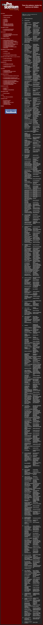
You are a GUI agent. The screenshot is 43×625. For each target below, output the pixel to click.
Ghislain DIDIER (27, 187)
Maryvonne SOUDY (36, 561)
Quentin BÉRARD (36, 68)
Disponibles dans (8, 23)
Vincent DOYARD (27, 203)
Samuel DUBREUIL (28, 205)
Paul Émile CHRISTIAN (26, 125)
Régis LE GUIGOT (36, 362)
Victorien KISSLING (28, 319)
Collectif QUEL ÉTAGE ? (35, 520)
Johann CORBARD (28, 138)
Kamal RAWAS (27, 528)
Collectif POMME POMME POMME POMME (36, 500)
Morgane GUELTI (27, 268)
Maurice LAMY (27, 343)
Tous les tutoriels (6, 93)
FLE (4, 22)
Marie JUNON (27, 314)
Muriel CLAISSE (27, 126)
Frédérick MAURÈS (36, 417)
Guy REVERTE (36, 533)
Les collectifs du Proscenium (8, 29)
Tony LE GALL (35, 361)
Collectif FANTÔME (36, 226)
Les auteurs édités (6, 53)
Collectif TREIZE (36, 589)
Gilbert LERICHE (36, 382)
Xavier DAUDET (27, 162)
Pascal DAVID (35, 162)
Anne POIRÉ (26, 498)
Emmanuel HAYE (27, 282)
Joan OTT (35, 474)
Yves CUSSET (27, 152)
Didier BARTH (27, 50)
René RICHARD (27, 534)
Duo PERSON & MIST (28, 489)
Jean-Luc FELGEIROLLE (27, 232)
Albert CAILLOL (27, 105)
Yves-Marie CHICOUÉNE (35, 122)
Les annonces (5, 87)
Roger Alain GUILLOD (28, 270)
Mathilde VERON (27, 609)
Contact (2, 105)
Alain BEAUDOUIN (27, 56)
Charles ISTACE (36, 305)
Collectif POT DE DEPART (27, 506)
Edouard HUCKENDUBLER (27, 291)
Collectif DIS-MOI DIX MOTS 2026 (37, 196)
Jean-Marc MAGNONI (37, 405)
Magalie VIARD (36, 611)
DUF (34, 206)
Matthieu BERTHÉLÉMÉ (27, 66)
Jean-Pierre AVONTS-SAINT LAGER (28, 41)
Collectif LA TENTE (28, 332)
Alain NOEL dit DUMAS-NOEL (35, 460)
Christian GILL (27, 257)
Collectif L (26, 325)
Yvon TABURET (27, 570)
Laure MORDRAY (27, 439)
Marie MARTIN (27, 413)
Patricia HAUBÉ (36, 280)
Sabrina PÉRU (27, 490)
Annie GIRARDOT (27, 258)
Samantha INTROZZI (28, 305)
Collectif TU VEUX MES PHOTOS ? (36, 591)
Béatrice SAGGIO (27, 555)
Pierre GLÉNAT (27, 261)
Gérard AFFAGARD (36, 27)
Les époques (5, 20)
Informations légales (7, 104)
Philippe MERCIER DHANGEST (27, 423)
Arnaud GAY (26, 252)
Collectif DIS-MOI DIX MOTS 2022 (28, 194)
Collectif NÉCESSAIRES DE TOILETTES (28, 455)
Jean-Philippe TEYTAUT (26, 578)
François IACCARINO (28, 301)
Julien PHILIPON (36, 490)
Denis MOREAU (36, 439)
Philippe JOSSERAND (37, 312)
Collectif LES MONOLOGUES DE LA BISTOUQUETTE (28, 389)
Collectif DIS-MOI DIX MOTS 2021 (37, 192)
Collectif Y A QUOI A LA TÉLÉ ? (28, 622)
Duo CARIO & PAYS (28, 109)
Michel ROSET (27, 544)
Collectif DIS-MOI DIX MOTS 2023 (37, 194)
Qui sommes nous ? (7, 100)
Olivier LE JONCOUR (28, 364)
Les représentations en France (9, 82)
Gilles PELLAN (27, 484)
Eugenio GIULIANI (36, 260)
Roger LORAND (27, 401)
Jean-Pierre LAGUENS (26, 339)
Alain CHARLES (27, 116)
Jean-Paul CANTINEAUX (35, 108)
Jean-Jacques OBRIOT (27, 471)
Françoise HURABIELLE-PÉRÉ (28, 296)
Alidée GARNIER (27, 249)
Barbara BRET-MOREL (35, 90)
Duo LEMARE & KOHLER (27, 377)
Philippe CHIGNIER (28, 123)
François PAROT (36, 479)
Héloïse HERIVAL (36, 282)
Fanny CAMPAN (36, 106)
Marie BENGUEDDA (36, 61)
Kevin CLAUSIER (36, 126)
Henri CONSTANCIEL (37, 134)
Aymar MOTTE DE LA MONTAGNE (37, 442)
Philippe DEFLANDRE (37, 170)
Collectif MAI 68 (27, 406)
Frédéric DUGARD (27, 208)
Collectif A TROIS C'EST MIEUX (36, 23)
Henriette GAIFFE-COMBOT (27, 245)
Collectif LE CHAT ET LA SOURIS (28, 359)
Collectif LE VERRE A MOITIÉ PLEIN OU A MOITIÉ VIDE (37, 368)
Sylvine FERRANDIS (37, 231)
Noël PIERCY (26, 494)
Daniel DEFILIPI (27, 170)
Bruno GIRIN (26, 259)
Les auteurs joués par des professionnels (10, 81)
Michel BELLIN (27, 59)
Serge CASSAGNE (27, 110)
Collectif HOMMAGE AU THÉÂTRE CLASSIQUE (36, 286)
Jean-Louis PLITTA (27, 496)
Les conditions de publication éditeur (10, 54)
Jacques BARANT (27, 47)
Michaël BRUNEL (36, 93)
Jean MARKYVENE (28, 411)
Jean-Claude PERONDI (35, 487)
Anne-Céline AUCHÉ (28, 38)
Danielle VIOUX (27, 614)
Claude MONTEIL (27, 436)
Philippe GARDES (36, 248)
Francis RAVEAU (27, 527)
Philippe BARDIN (36, 47)
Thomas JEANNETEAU (35, 308)
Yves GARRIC (35, 249)
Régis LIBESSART (27, 398)
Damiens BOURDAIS (28, 84)
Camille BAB (26, 44)
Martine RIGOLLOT (36, 534)
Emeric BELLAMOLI (36, 58)
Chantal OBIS (35, 469)
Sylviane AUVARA (36, 39)
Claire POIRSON (36, 498)
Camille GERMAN (27, 255)
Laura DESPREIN (36, 180)
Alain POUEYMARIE (28, 507)
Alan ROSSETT (36, 544)
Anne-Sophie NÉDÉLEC (35, 456)
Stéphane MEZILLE (28, 426)
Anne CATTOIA (27, 111)
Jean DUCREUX (27, 206)
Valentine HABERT (27, 277)
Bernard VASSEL (27, 604)
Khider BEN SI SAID (36, 60)
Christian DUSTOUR (28, 212)
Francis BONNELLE (28, 77)
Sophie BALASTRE (28, 46)
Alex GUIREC (35, 271)
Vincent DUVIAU (36, 212)
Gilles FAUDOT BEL (28, 229)
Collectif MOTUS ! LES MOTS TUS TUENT (27, 444)
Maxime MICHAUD (36, 428)
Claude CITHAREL (36, 124)
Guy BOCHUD (27, 73)
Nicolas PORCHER (28, 502)
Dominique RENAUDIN (26, 531)
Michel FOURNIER (36, 238)
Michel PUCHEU (27, 514)
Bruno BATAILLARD (28, 51)
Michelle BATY (35, 51)
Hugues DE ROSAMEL (35, 167)
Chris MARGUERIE (36, 410)
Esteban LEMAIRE (36, 375)
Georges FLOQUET (28, 236)
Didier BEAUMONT (36, 56)
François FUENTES (28, 242)
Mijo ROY (26, 551)
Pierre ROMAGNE (27, 542)
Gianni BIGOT (27, 69)
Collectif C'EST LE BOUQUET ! (36, 98)
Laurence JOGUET (27, 312)
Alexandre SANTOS (28, 556)
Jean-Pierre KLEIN (36, 319)
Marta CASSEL (35, 110)
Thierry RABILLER (36, 525)
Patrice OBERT (27, 469)
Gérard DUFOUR (27, 207)
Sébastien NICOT (36, 458)
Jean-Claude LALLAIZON (26, 341)
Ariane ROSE (35, 543)
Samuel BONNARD (28, 76)
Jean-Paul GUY (27, 274)
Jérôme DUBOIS (36, 203)
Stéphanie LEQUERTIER (27, 382)
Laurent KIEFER (36, 317)
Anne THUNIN (35, 580)
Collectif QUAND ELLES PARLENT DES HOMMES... (27, 518)
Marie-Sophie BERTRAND (35, 66)
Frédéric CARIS (36, 109)
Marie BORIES (35, 78)
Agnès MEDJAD (36, 420)
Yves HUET (35, 292)
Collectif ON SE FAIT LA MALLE (37, 473)
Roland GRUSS (27, 267)
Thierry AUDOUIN (27, 39)
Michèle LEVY (35, 395)
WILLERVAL (26, 618)
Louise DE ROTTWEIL (28, 168)
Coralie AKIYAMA (36, 30)
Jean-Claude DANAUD (26, 157)
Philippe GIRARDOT (36, 258)
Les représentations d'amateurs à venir (10, 77)
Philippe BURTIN (27, 95)
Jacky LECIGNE (36, 371)
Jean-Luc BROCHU (36, 92)
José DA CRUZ (35, 155)
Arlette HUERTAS (36, 291)
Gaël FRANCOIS (27, 239)
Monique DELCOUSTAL (27, 173)
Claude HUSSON (36, 298)
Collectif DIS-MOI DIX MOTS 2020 (28, 192)
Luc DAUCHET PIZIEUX (35, 161)
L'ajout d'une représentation (8, 84)
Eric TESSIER (27, 575)
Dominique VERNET (36, 607)
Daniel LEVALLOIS (36, 394)
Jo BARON (26, 49)
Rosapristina (26, 543)
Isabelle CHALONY (28, 114)
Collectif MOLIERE (27, 435)
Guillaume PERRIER (37, 488)
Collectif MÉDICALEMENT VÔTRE (27, 428)
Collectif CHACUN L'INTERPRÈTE (36, 113)
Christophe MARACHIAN (35, 409)
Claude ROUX (35, 549)
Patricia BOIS (35, 73)
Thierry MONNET (36, 435)
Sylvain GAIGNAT (36, 244)
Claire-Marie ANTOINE (26, 35)
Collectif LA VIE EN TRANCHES (36, 333)
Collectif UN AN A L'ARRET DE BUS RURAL (27, 594)
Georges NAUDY (36, 452)
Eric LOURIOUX (36, 402)
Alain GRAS (26, 265)
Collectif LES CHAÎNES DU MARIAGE (27, 386)
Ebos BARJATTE (36, 48)
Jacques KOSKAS (36, 320)
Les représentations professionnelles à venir (11, 78)
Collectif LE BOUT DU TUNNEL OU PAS (28, 357)
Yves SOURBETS (36, 562)
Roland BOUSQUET (36, 86)
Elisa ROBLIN (27, 539)
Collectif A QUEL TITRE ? (27, 23)
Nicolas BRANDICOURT (27, 90)
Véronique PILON (27, 495)
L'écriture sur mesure (7, 66)
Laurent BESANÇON (28, 67)
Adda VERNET (27, 607)
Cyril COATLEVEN (36, 127)
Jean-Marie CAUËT (36, 111)
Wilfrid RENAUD (36, 529)
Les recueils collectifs (7, 35)
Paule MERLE (27, 424)
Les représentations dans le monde (9, 83)
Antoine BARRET (36, 49)
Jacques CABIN (27, 103)
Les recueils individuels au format (10, 34)
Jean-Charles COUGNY (26, 145)
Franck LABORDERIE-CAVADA (27, 335)
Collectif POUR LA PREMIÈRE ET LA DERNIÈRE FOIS (27, 509)
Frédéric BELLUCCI (36, 59)
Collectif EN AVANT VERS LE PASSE (28, 222)
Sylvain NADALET (27, 452)
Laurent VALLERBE (36, 599)
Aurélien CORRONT (28, 141)
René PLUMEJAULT (28, 497)
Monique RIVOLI (36, 536)
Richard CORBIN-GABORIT (36, 138)
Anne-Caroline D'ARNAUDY (27, 155)
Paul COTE (35, 142)
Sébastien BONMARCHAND (36, 75)
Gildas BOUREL (36, 84)
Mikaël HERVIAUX (27, 284)
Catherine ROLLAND (37, 541)
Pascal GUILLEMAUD (28, 269)
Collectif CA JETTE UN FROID (36, 100)
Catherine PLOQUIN (36, 496)
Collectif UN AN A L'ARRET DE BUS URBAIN (36, 594)
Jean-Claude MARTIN (37, 412)
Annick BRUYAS (27, 94)
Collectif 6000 (26, 20)
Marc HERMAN (27, 283)
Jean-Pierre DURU (36, 211)
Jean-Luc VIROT (36, 614)
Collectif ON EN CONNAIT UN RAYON (28, 473)
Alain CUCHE (26, 151)
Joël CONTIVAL (27, 136)
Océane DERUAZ (36, 176)
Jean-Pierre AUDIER (36, 38)
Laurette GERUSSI (36, 255)
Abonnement (5, 47)
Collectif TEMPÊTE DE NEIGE (36, 573)
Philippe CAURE (27, 112)
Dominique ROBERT (28, 538)
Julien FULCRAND (36, 242)
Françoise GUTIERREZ (35, 273)
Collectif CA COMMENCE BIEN (28, 100)
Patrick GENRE (36, 253)
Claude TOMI (26, 582)
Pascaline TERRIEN (36, 574)
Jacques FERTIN (27, 234)
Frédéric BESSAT (36, 67)
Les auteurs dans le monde (8, 42)
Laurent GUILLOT (36, 270)
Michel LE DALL (27, 360)
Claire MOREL (27, 440)
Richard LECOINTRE (28, 372)
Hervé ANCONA (27, 33)
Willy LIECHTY (35, 398)
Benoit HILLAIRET (27, 286)
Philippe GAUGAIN (36, 250)
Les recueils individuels (7, 33)
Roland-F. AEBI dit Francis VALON (27, 28)
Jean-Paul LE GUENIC (26, 363)
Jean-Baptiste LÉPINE (37, 396)
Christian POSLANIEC (37, 503)
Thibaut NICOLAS (36, 457)
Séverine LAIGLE (36, 339)
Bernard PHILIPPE (27, 491)
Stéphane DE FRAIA (36, 164)
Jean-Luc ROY (35, 550)
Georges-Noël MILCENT (27, 432)
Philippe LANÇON (36, 343)
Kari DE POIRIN (36, 165)
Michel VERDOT (36, 606)
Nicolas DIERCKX (27, 188)
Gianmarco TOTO (36, 583)
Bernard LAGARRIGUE (35, 337)
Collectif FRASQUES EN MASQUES (28, 241)
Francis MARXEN (36, 416)
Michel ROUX (26, 550)
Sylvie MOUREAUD (36, 446)
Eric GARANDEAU (27, 248)
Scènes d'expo (6, 36)
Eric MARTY (26, 416)
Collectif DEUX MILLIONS (35, 183)
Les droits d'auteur (6, 70)
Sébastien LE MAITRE (37, 364)
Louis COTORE (27, 143)
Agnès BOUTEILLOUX (27, 88)
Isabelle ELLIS (27, 217)
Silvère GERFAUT (36, 254)
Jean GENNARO (27, 253)
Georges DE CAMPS (28, 164)
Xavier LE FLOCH (27, 361)
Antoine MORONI (27, 441)
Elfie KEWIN (35, 316)
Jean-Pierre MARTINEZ (35, 415)
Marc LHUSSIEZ (36, 397)
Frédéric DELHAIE (27, 174)
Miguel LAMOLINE (36, 342)
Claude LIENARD (27, 399)
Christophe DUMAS (36, 208)
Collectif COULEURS (37, 145)
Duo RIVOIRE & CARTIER (27, 536)
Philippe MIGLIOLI (36, 430)
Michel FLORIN (27, 237)
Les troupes (5, 21)
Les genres (5, 19)
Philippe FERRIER (36, 233)
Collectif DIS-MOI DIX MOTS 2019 (37, 190)
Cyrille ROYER (35, 551)
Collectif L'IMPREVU (28, 327)
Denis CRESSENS (36, 150)
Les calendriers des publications (9, 65)
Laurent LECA (35, 370)
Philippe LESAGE (36, 392)
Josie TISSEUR (36, 581)
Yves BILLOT (35, 69)
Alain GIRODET (36, 259)
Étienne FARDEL (27, 228)
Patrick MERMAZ (36, 424)
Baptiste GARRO (27, 250)
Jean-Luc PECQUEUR (28, 483)
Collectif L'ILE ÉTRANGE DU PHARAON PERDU (36, 325)
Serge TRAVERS (27, 589)
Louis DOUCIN (35, 202)
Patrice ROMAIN (36, 542)
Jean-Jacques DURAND (27, 210)
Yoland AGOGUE (36, 29)
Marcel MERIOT (36, 422)
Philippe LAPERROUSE (27, 348)
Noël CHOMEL (35, 123)
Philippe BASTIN (36, 50)
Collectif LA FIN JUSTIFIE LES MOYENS (36, 330)
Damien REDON (36, 528)
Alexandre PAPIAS (27, 479)
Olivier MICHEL (27, 430)
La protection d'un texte (7, 72)
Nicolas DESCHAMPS (37, 178)
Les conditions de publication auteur (10, 46)
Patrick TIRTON (27, 581)
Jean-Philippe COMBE (28, 131)
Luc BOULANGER (36, 82)
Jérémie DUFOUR (36, 207)
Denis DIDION (35, 187)
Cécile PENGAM (27, 485)
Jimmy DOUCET (36, 200)
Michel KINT (26, 318)
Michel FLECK (35, 235)
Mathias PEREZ (36, 485)
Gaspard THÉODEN (28, 579)
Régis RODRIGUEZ (28, 540)
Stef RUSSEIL (35, 552)
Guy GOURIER (27, 264)
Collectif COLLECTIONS (36, 129)
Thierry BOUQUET (36, 83)
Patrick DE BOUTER (36, 163)
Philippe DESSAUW (28, 182)
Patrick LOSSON (27, 402)
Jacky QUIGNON (36, 522)
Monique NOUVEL (27, 465)
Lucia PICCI (35, 491)
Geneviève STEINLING (35, 564)
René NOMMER (27, 463)
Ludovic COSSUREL (37, 141)
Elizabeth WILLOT (27, 619)
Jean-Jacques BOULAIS (27, 82)
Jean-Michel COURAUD (26, 149)
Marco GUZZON (36, 275)
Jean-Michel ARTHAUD (35, 37)
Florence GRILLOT (36, 266)
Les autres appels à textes (8, 30)
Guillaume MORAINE (28, 438)
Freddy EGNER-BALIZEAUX (27, 216)
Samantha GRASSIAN (37, 265)
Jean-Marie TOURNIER (26, 588)
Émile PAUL (35, 482)
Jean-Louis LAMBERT (28, 342)
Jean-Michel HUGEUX (28, 294)
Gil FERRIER (26, 233)
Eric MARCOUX (27, 410)
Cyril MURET (26, 450)
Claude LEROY (27, 384)
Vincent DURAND (36, 210)
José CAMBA (26, 106)
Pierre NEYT (35, 453)
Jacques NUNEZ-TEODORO (27, 467)
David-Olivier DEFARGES (35, 169)
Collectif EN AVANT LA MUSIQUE (36, 219)
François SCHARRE (28, 557)
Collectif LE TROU (27, 368)
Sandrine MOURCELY (28, 446)
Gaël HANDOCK (36, 279)
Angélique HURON (36, 296)
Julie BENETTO (27, 61)
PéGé (34, 489)
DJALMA (34, 198)
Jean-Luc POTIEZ (36, 505)
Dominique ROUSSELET (26, 549)
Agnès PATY (26, 482)
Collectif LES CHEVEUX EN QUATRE (35, 386)
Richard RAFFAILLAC (37, 526)
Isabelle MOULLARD (37, 444)
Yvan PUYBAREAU (28, 515)
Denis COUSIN (27, 150)
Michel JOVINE (35, 313)
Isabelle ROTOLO (36, 546)
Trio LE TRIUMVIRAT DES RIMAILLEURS (37, 366)
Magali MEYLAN (27, 425)
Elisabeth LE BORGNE (35, 354)
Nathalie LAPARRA (36, 346)
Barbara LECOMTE (36, 372)
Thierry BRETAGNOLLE (27, 92)
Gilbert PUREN (35, 514)
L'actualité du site (6, 103)
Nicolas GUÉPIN (36, 268)
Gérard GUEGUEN (36, 267)
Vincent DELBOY (36, 171)
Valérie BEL (26, 58)
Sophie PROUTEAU (36, 513)
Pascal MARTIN (36, 413)
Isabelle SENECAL (36, 558)
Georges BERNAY (27, 63)
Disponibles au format (8, 24)
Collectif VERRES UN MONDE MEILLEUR (37, 609)
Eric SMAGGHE (27, 561)
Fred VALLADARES (28, 599)
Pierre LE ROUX (27, 365)
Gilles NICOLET (27, 458)
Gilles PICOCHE (27, 492)
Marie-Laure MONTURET (35, 437)
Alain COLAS (26, 128)
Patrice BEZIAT (27, 68)
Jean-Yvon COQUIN (36, 136)
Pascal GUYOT (36, 274)
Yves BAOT (35, 46)
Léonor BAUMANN (27, 52)
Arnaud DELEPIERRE (37, 172)
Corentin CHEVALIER (28, 119)
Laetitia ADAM (35, 26)
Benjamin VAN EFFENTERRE (27, 603)
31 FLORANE (35, 236)
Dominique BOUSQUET (26, 86)
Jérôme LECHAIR (27, 371)
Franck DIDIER (35, 186)
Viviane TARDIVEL (27, 571)
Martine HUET (27, 292)
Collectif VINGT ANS (36, 613)
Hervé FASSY (35, 228)
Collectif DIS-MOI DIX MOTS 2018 (28, 190)
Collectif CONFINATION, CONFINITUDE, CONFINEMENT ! (27, 134)
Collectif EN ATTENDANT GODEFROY (26, 219)
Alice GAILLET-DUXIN (37, 246)
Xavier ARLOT (27, 36)
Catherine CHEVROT (28, 121)
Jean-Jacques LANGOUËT (35, 345)
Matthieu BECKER (36, 57)
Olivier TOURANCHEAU (27, 586)
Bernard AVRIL (27, 42)
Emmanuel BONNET (37, 77)
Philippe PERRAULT (28, 488)
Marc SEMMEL (27, 558)
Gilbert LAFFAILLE (27, 337)
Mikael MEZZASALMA (37, 426)
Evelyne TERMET (27, 574)
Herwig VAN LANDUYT (35, 603)
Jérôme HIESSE (36, 284)
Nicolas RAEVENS (27, 526)
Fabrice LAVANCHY (28, 351)
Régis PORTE (35, 502)
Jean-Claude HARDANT (26, 281)
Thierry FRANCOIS (36, 239)
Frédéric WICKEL (27, 617)
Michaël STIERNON (28, 565)
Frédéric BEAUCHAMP (35, 53)
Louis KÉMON (27, 317)
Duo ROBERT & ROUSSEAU (36, 538)
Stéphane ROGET (27, 541)
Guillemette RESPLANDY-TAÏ (27, 533)
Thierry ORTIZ (27, 474)
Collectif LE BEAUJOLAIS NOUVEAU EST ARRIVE (36, 351)
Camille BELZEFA (27, 60)
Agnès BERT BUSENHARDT (36, 64)
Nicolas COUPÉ (27, 147)
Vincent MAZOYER (28, 420)
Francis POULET (36, 507)
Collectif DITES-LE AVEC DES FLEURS (28, 198)
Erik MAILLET (35, 406)
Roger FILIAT (26, 235)
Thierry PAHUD (27, 476)
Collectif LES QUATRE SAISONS (36, 390)
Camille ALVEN (35, 31)
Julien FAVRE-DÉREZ (37, 229)
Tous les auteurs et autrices (8, 40)
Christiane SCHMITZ (37, 557)
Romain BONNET (27, 78)
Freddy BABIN (35, 44)
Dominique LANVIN (28, 346)
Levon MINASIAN (36, 431)
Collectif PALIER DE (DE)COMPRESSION (28, 478)
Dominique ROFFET (36, 540)
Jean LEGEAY (27, 373)
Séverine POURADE (36, 509)
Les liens (5, 88)
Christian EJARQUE (36, 216)
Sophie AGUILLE (27, 30)
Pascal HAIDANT (27, 279)
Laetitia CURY (35, 151)
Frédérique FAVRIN (28, 230)
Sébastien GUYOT (27, 275)
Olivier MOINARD (36, 433)
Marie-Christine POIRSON (27, 500)
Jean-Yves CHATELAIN (35, 118)
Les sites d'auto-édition (7, 58)
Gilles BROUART (27, 93)
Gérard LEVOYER (27, 395)
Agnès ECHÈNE (27, 214)
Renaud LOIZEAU (36, 400)
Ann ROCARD (35, 539)
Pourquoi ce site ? (6, 101)
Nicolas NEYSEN (27, 453)
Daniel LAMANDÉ (36, 341)
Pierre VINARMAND (36, 612)
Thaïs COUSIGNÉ (36, 149)
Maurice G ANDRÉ (36, 33)
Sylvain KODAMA (27, 320)
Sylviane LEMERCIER (37, 377)
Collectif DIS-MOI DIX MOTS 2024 (28, 196)
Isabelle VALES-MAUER (36, 598)
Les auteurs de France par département (10, 43)
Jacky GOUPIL (35, 263)
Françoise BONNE (36, 76)
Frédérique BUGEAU (37, 94)
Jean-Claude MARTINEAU (26, 415)
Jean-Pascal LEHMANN (26, 376)
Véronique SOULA (27, 562)
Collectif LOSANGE (36, 401)
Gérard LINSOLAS (36, 399)
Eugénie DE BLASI (27, 163)
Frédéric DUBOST (27, 204)
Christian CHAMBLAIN (37, 114)
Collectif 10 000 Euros (28, 18)
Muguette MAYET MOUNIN (36, 419)
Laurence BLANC (36, 70)
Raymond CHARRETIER (27, 118)
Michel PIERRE (36, 494)
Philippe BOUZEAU (36, 88)
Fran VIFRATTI (27, 612)
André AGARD (27, 29)
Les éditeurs (5, 51)
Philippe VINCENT (27, 613)
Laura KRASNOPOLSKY (27, 322)
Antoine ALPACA (27, 31)
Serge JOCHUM (36, 310)
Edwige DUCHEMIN (36, 205)
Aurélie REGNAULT (28, 529)
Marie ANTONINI (36, 34)
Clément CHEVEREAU (35, 120)
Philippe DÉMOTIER (36, 184)
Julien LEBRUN (27, 370)
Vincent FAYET (35, 230)
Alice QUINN (26, 523)
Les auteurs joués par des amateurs (10, 80)
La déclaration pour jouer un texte (9, 71)
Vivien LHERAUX (27, 397)
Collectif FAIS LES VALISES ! (27, 227)
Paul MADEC (26, 405)
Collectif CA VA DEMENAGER (27, 102)
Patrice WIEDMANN (36, 617)
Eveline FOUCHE (36, 237)
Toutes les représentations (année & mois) (11, 75)
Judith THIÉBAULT (36, 579)
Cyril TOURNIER (36, 585)
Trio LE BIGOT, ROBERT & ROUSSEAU (27, 354)
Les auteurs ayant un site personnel (9, 41)
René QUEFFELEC (28, 520)
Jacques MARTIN (27, 412)
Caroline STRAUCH (28, 566)
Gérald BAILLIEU (36, 45)
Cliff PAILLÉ (35, 476)
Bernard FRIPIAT (36, 240)
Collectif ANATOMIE (36, 32)
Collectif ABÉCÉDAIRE (35, 25)
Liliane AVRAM (35, 40)
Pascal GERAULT (27, 254)
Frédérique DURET (28, 211)
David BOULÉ (27, 83)
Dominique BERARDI (28, 62)
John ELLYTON (36, 217)
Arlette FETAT (35, 234)
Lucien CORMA (36, 140)
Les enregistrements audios (8, 25)
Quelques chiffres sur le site (8, 102)
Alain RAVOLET (36, 527)
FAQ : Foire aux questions (8, 96)
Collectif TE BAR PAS (28, 572)
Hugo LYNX (26, 403)
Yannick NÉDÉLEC (27, 457)
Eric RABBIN (26, 525)
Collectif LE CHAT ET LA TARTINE (37, 359)
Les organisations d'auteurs (8, 45)
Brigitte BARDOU (27, 48)
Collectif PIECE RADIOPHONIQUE (36, 493)
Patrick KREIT (35, 321)
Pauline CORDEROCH (27, 140)
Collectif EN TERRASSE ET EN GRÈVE (36, 222)
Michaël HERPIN (36, 283)
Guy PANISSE (35, 477)
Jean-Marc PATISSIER (35, 481)
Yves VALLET (26, 601)
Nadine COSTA (27, 142)
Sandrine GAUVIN (36, 251)
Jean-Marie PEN (36, 484)
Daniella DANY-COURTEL (36, 159)
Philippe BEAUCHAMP (27, 55)
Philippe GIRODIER (28, 260)
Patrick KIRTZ (35, 318)
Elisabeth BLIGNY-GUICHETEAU (27, 72)
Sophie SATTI (35, 556)
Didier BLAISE (27, 70)
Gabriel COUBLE (36, 143)
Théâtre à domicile (6, 17)
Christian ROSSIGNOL (26, 546)
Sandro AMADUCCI (28, 32)
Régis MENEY (27, 421)
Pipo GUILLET (35, 269)
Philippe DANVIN (27, 159)
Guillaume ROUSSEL (37, 547)
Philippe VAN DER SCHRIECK (36, 601)
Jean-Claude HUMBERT (35, 294)
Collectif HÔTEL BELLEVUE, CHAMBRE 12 (27, 289)
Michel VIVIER (27, 615)
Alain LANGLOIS (27, 345)
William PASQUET (27, 480)
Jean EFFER (35, 214)
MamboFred (26, 407)
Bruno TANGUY (36, 570)
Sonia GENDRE (36, 252)
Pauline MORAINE (36, 438)
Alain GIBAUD (27, 256)
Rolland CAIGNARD (36, 103)
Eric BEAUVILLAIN (27, 57)
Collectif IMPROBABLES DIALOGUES (27, 303)
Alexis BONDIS (27, 74)
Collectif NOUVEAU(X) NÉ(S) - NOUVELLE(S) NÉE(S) (37, 463)
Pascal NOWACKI (36, 465)
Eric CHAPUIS (35, 115)
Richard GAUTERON (28, 251)
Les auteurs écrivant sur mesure (9, 44)
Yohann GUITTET (27, 272)
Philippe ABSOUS (27, 26)
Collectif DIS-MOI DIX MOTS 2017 (37, 189)
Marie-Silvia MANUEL (28, 409)
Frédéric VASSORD (36, 604)
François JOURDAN (28, 313)
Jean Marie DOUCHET (26, 202)
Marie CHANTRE (27, 115)
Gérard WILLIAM (36, 618)
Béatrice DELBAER (28, 171)
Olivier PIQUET (36, 495)
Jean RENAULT (36, 531)
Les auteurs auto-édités (7, 60)
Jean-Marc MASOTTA (28, 417)
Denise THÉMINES (36, 577)
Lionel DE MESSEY (28, 165)
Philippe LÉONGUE (28, 396)
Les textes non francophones (8, 89)
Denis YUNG (35, 622)
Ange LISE (26, 400)
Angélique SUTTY (27, 568)
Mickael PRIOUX (27, 513)
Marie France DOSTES (26, 200)
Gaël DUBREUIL (36, 204)
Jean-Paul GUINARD (28, 271)
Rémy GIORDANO (36, 257)
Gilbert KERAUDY (27, 316)
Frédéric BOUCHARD (28, 79)
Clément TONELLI (36, 582)
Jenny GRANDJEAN (36, 264)
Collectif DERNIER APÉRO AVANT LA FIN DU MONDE (27, 176)
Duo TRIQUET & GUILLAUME (27, 591)
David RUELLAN (27, 552)
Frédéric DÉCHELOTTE (27, 185)
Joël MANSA (35, 407)
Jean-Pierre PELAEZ (37, 483)
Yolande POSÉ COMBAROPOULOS (28, 504)
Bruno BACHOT (27, 45)
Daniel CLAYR (27, 127)
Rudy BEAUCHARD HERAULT (36, 55)
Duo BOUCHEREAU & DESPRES (36, 79)
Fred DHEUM (26, 186)
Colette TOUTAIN (36, 587)
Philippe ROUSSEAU (28, 547)
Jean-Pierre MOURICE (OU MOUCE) (27, 448)
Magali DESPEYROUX (27, 181)
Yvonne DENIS (35, 174)
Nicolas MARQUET (36, 411)
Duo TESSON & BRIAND (36, 576)
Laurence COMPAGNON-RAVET (36, 131)
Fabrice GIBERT (36, 256)
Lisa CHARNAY (36, 116)
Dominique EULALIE (28, 224)
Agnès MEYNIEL (36, 425)
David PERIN (26, 486)
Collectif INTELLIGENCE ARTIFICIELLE (36, 303)
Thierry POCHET (36, 497)
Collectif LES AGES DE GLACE (36, 384)
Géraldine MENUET (36, 421)
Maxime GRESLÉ (27, 266)
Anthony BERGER (36, 62)
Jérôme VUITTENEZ (36, 615)
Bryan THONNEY (27, 580)
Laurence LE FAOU (36, 360)
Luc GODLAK (26, 263)
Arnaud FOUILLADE (28, 238)
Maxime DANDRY (36, 157)
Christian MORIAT (36, 440)
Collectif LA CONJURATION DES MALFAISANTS (28, 330)
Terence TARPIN (36, 571)
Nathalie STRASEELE (37, 565)
